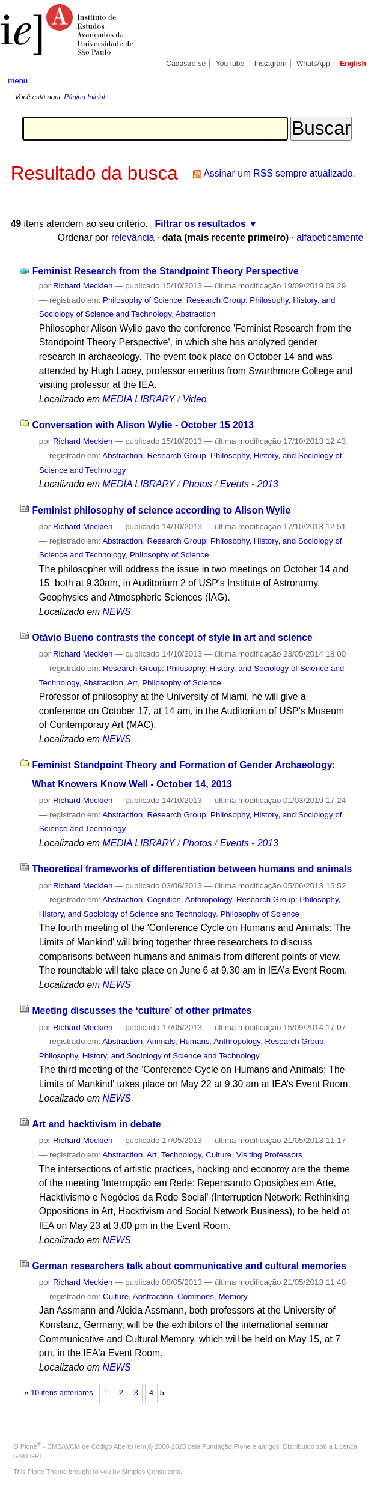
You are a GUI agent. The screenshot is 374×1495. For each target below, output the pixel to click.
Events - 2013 (249, 484)
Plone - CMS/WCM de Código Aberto (76, 1446)
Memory (232, 1296)
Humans (195, 1041)
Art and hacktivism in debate (96, 1124)
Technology (181, 1154)
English (353, 63)
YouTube (230, 63)
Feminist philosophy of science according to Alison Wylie (161, 510)
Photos (197, 484)
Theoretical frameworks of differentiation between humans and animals (192, 869)
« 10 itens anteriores (59, 1393)
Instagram (270, 63)
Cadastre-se (186, 63)
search (348, 80)
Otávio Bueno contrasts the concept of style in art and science (172, 637)
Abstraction (196, 313)
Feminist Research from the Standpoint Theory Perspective (165, 271)
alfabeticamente (329, 237)
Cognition (164, 899)
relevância (133, 237)
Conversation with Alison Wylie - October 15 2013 (143, 425)
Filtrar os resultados (200, 224)
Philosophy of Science (142, 300)
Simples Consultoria (150, 1471)
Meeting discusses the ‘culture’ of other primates (141, 1010)
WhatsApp (313, 63)
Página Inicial (84, 96)
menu (18, 80)
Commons (195, 1296)
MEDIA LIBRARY (139, 399)
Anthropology (208, 899)
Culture (218, 1154)
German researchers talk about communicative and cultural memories (189, 1266)
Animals (161, 1041)
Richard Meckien (83, 285)
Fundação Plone (227, 1446)
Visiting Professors (269, 1154)
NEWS (117, 612)
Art (132, 682)
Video (195, 399)
